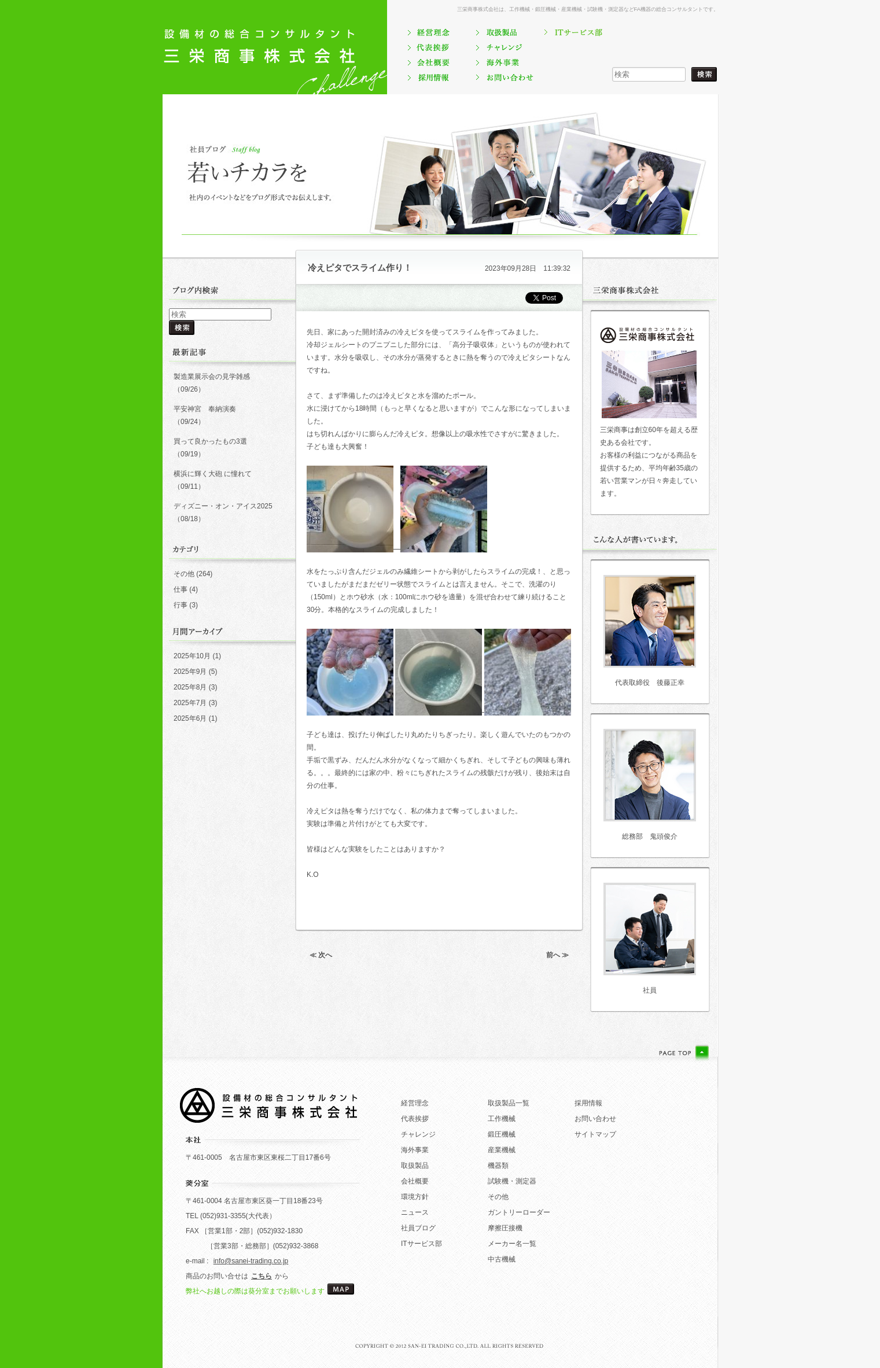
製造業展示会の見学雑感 (212, 377)
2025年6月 (190, 718)
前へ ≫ (557, 955)
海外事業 (415, 1150)
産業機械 (502, 1150)
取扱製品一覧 (508, 1103)
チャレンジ (418, 1134)
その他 (184, 574)
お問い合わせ (595, 1119)
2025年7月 (190, 703)
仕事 (180, 589)
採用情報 (588, 1103)
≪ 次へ (321, 955)
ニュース (415, 1212)
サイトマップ (595, 1134)
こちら (261, 1276)
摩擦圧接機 (505, 1228)
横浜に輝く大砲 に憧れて (213, 474)
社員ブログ (418, 1228)
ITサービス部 (421, 1244)
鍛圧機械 (502, 1134)
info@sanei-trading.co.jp (251, 1261)
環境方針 (415, 1197)
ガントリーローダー (519, 1212)
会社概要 (415, 1181)
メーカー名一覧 (512, 1244)
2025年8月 (190, 687)
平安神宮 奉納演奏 (205, 409)
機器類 (498, 1165)
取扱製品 (415, 1165)
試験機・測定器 (512, 1181)
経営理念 (415, 1103)
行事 (180, 605)
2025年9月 (190, 672)
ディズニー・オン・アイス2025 (223, 506)
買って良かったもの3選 (210, 441)
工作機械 (502, 1119)
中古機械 (502, 1259)
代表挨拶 (415, 1119)
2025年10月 (192, 656)
